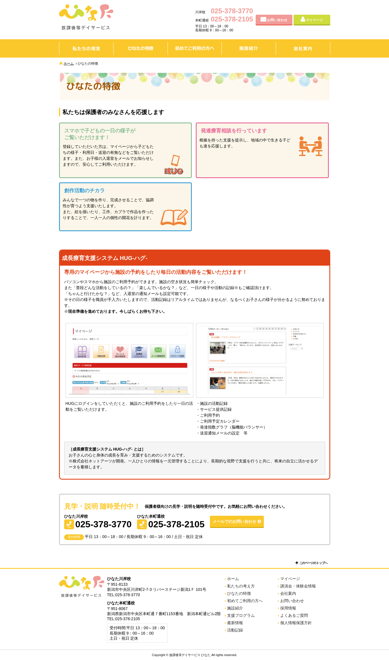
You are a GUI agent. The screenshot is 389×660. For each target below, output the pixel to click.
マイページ (314, 20)
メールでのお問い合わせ (234, 521)
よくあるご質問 (294, 615)
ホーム (69, 63)
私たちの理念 (86, 48)
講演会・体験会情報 (298, 586)
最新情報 (235, 622)
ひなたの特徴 (140, 48)
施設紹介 (249, 48)
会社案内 (303, 48)
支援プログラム (241, 615)
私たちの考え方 (241, 586)
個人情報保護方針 (296, 622)
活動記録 (235, 630)
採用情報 (288, 608)
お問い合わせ (277, 20)
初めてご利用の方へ (195, 48)
